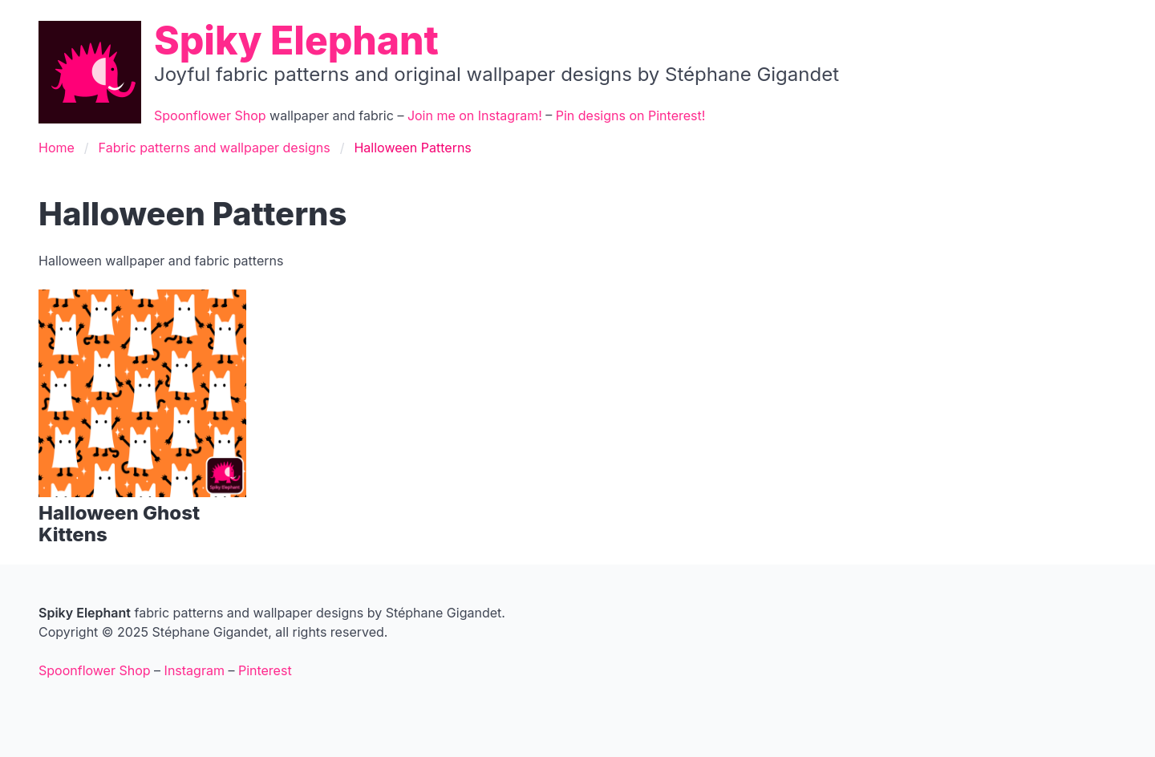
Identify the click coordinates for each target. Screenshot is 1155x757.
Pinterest (265, 670)
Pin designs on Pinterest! (631, 115)
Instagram (194, 670)
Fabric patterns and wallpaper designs (214, 148)
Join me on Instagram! (474, 115)
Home (56, 148)
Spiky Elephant (296, 40)
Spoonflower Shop (210, 115)
